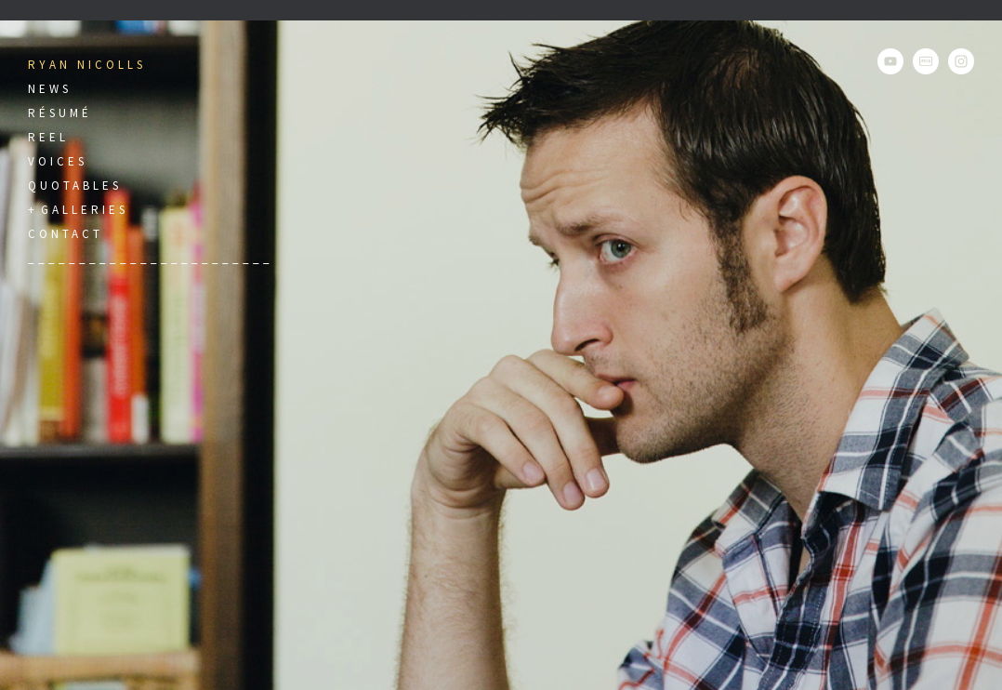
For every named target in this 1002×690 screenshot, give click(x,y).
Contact (65, 234)
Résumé (60, 113)
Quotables (75, 185)
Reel (48, 137)
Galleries (84, 210)
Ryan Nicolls (87, 65)
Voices (57, 161)
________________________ (150, 258)
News (50, 89)
